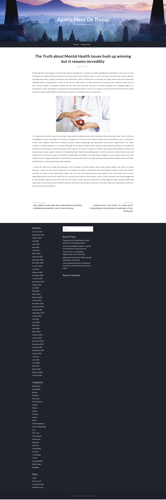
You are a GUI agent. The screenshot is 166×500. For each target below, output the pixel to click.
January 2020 (37, 376)
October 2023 (37, 279)
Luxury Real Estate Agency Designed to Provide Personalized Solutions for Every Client (77, 266)
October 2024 (37, 267)
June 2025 (36, 245)
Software (35, 452)
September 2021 (38, 351)
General (75, 44)
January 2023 (37, 301)
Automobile (36, 390)
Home (34, 421)
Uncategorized (37, 462)
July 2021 (35, 357)
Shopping (35, 443)
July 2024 (35, 270)
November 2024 (38, 263)
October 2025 (37, 232)
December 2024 (38, 260)
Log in (34, 478)
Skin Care (35, 446)
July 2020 (35, 360)
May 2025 (35, 248)
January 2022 (37, 338)
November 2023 (38, 276)
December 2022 (38, 304)
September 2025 (38, 235)
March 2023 (36, 295)
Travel (34, 458)
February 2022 (37, 335)
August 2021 (37, 354)
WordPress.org (37, 488)
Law (33, 430)
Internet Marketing (39, 427)
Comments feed (38, 485)
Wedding (35, 468)
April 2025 (36, 251)
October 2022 (37, 310)
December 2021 (38, 341)
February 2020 (37, 373)
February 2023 (37, 298)
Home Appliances (38, 424)
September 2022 (38, 313)
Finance (35, 408)
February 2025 (37, 257)
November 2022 (38, 307)
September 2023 (38, 282)
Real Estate (36, 440)
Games (34, 412)
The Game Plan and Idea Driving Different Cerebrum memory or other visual (57, 207)
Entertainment (85, 44)
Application (36, 387)
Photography (37, 437)
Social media (36, 449)
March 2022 (36, 332)
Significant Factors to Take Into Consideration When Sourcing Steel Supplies (111, 209)
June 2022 (36, 323)
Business (35, 396)
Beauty (34, 393)
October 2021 (37, 348)
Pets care (35, 433)
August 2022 (37, 316)
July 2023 (35, 288)
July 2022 (35, 320)
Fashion (35, 405)
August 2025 (37, 238)
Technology (36, 455)
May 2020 (35, 366)
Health (34, 418)
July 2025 (35, 242)
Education (35, 399)
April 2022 (36, 329)
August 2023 (37, 285)
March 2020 (36, 370)
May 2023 (35, 292)
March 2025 (36, 254)
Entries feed (36, 482)
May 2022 (35, 326)
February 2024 (37, 273)
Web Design (36, 465)
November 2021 (38, 345)
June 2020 (36, 363)
